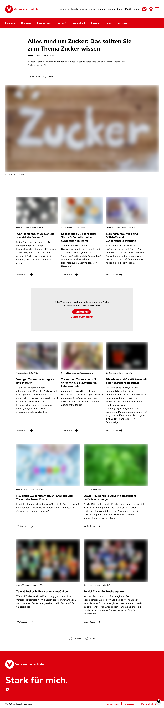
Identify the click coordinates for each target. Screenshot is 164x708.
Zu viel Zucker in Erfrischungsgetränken (42, 592)
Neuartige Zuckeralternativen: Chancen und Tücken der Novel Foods (44, 498)
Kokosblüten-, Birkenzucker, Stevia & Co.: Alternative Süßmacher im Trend (79, 238)
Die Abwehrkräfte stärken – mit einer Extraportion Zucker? (126, 382)
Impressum (130, 705)
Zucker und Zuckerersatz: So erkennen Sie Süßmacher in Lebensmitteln (79, 384)
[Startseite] (21, 9)
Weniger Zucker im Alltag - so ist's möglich (35, 382)
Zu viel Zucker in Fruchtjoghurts (104, 592)
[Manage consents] (158, 702)
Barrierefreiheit (148, 705)
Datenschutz (112, 705)
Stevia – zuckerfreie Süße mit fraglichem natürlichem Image (110, 498)
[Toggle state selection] (151, 9)
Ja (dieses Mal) (81, 312)
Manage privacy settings (82, 317)
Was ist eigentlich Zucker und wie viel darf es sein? (35, 236)
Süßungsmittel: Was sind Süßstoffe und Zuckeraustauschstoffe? (122, 238)
